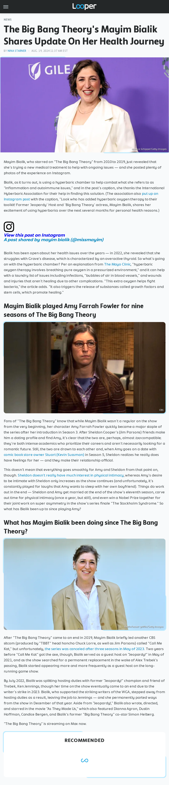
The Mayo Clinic (117, 264)
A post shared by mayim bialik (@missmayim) (54, 240)
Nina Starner (17, 51)
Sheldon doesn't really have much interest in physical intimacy (71, 475)
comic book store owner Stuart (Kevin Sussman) (44, 454)
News (8, 19)
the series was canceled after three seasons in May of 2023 (94, 648)
